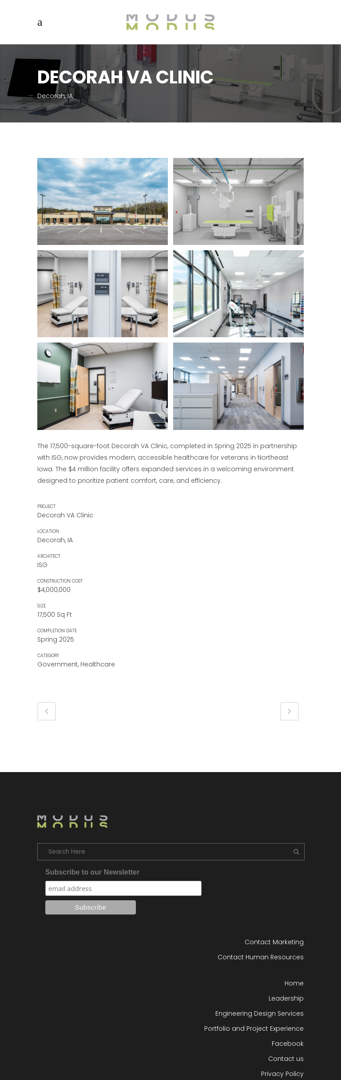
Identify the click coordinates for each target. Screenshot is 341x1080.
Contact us (286, 1058)
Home (294, 983)
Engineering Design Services (259, 1013)
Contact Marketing (274, 942)
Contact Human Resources (261, 957)
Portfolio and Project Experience (254, 1028)
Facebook (288, 1043)
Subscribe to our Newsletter (92, 872)
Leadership (286, 998)
